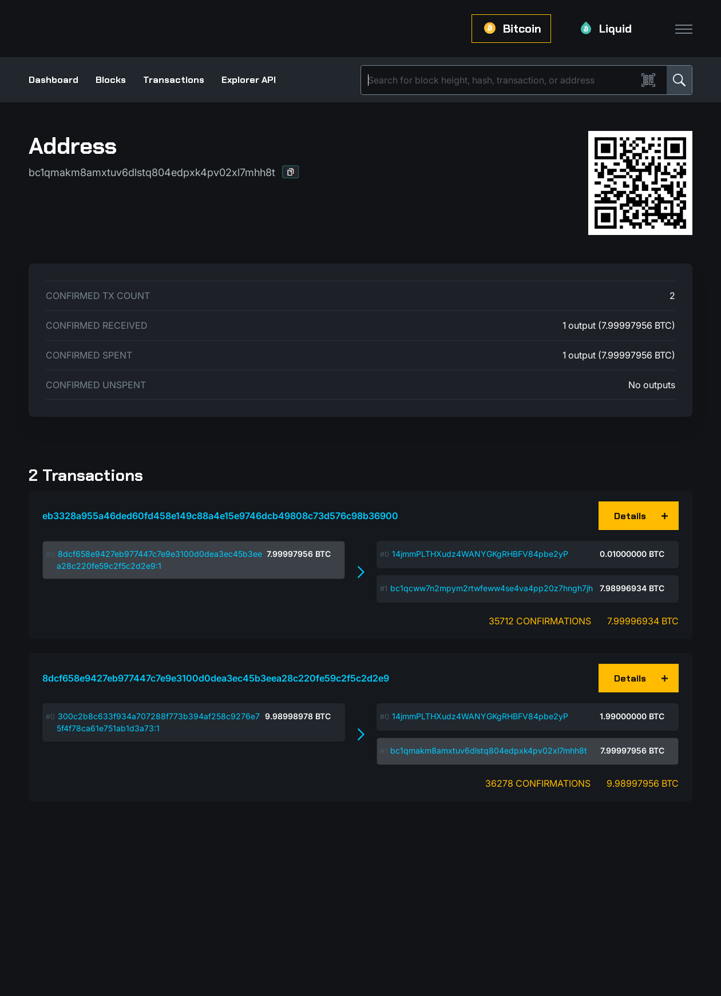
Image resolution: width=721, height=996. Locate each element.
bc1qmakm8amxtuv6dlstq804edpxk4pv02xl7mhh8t (488, 750)
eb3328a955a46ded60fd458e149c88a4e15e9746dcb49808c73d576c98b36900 (220, 515)
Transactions (173, 80)
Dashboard (53, 80)
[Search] (501, 80)
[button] (290, 171)
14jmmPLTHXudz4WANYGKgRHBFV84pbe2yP (480, 554)
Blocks (111, 80)
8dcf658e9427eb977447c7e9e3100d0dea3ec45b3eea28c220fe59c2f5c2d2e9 (215, 678)
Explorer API (248, 80)
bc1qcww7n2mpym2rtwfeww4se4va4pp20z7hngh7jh (491, 588)
